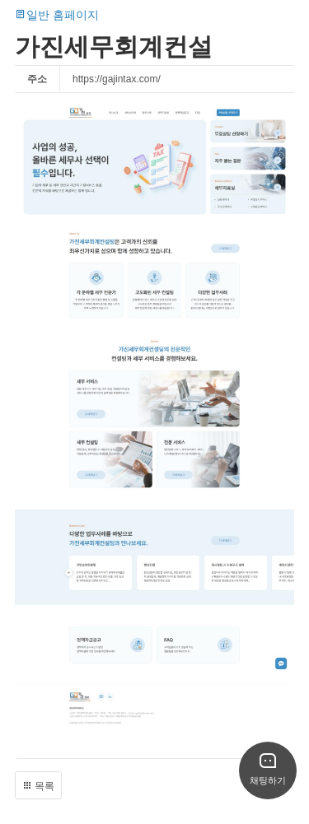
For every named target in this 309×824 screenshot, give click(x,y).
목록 (38, 786)
